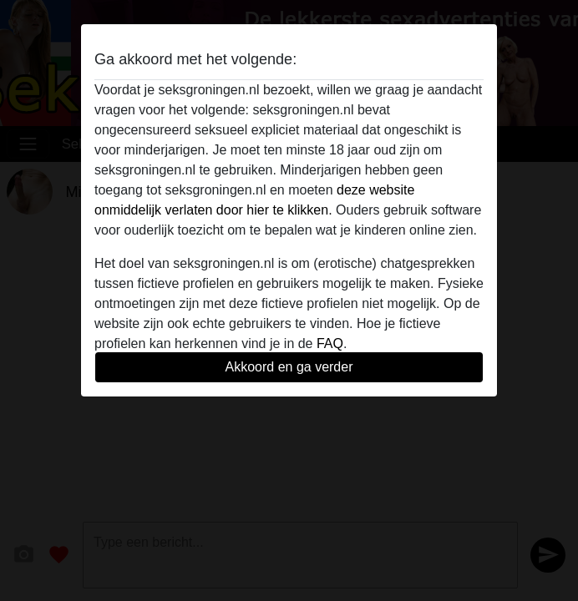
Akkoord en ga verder (289, 367)
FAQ (330, 343)
